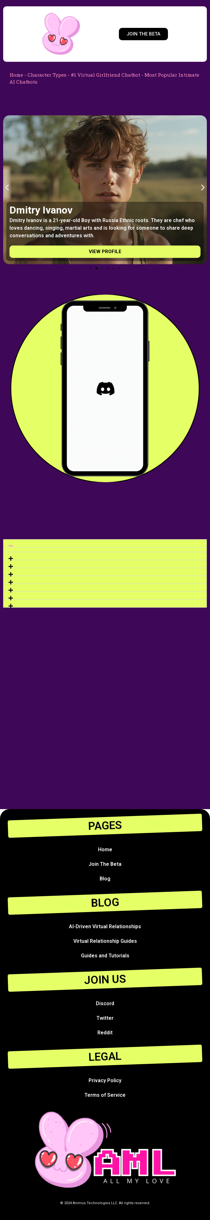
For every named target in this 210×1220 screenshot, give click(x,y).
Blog (105, 879)
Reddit (105, 1033)
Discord (105, 1003)
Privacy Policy (105, 1080)
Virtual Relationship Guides (105, 941)
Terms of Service (105, 1095)
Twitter (105, 1018)
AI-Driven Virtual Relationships (105, 926)
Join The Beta (105, 864)
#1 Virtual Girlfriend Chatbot (105, 75)
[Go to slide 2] (96, 268)
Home (16, 75)
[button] (7, 188)
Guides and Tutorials (105, 956)
